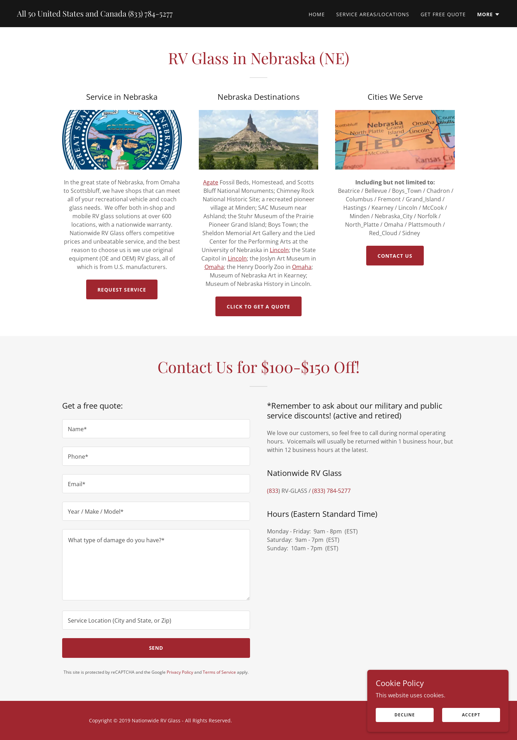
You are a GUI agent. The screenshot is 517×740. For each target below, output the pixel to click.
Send (156, 647)
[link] (95, 14)
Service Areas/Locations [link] (372, 14)
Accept (471, 720)
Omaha (214, 267)
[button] (488, 14)
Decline (404, 720)
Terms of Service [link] (219, 672)
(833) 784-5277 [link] (331, 491)
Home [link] (317, 14)
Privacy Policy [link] (180, 672)
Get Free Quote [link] (443, 14)
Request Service (121, 289)
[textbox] (156, 428)
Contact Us (395, 255)
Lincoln (279, 250)
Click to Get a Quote (258, 306)
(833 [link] (272, 491)
